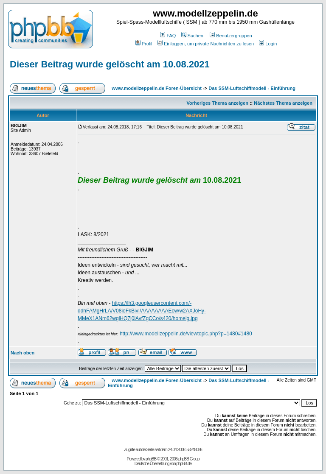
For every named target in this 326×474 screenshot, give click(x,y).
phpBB (151, 459)
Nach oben (22, 352)
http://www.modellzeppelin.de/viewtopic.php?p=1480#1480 (186, 334)
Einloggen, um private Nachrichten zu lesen (205, 43)
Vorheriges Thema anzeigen (217, 103)
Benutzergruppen (231, 35)
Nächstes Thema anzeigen (283, 103)
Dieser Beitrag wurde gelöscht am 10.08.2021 (110, 64)
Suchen (192, 35)
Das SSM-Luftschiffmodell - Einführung (251, 88)
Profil (143, 43)
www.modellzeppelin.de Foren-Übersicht (157, 88)
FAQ (168, 35)
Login (268, 43)
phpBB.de (183, 463)
